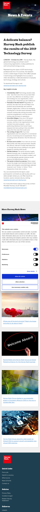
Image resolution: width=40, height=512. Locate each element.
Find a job (5, 472)
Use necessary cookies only (20, 287)
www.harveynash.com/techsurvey (15, 85)
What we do (6, 478)
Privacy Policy (6, 493)
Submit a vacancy (8, 475)
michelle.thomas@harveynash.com (15, 188)
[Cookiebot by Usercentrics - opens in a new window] (30, 223)
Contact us (5, 483)
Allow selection (20, 281)
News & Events (6, 480)
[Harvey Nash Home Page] (6, 5)
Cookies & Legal (7, 496)
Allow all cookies (20, 276)
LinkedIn (4, 510)
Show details (31, 271)
